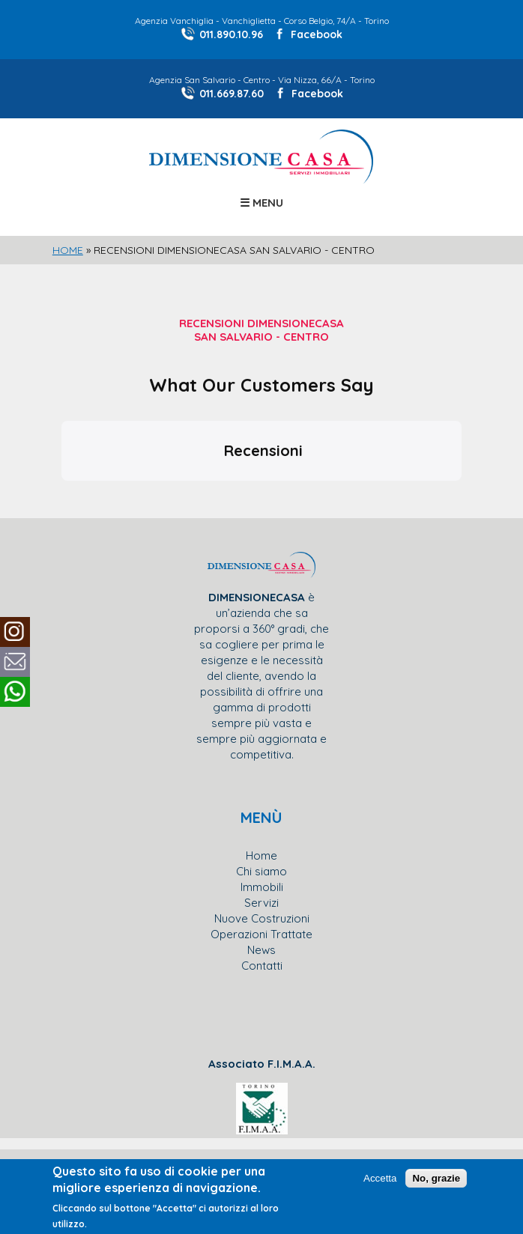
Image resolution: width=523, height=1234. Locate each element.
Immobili (262, 887)
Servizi (261, 903)
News (261, 950)
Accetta (379, 1178)
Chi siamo (261, 871)
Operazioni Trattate (261, 934)
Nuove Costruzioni (261, 918)
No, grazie (436, 1178)
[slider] (261, 250)
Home (67, 250)
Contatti (261, 965)
